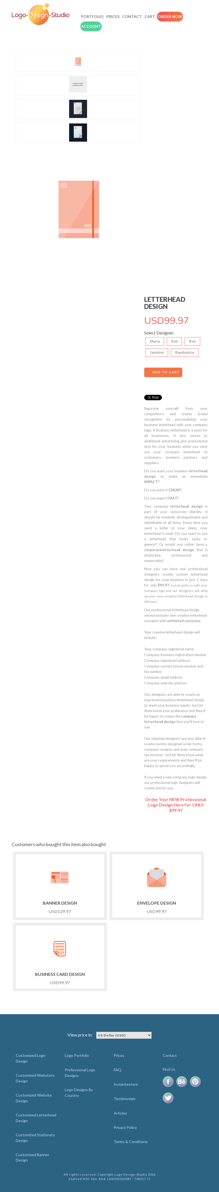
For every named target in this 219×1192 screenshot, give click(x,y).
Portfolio (92, 16)
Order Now (170, 16)
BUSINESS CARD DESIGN (60, 974)
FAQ (117, 1069)
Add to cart (166, 372)
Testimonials (124, 1098)
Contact (132, 16)
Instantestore (126, 1084)
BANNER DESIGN (60, 902)
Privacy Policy (125, 1127)
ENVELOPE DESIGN (156, 902)
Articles (120, 1113)
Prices (112, 16)
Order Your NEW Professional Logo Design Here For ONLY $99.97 (175, 805)
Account (91, 26)
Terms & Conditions (131, 1141)
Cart (149, 16)
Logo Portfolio (77, 1055)
